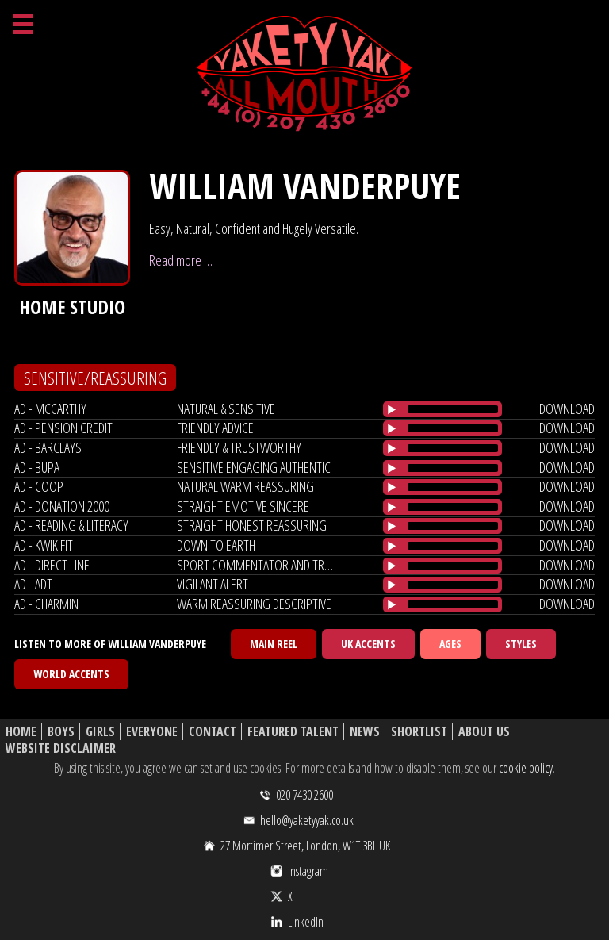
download (567, 408)
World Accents (71, 673)
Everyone (152, 731)
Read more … (181, 260)
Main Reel (273, 643)
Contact (212, 731)
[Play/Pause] (391, 409)
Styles (521, 643)
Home (21, 731)
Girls (100, 731)
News (365, 731)
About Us (484, 731)
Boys (61, 731)
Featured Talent (293, 731)
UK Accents (368, 643)
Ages (450, 643)
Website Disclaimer (61, 748)
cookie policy (526, 768)
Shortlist (419, 731)
